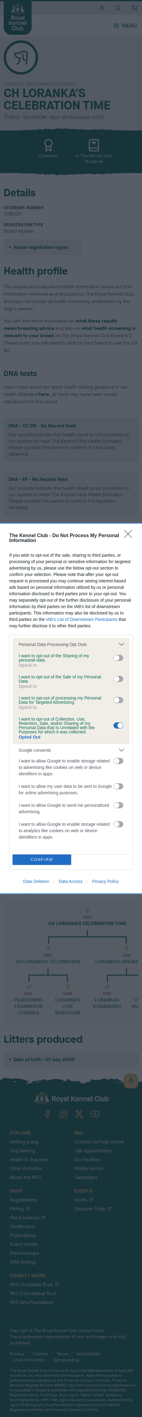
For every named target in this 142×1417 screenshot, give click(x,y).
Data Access (71, 881)
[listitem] (71, 644)
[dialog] (71, 708)
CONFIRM (41, 860)
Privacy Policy (105, 881)
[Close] (130, 536)
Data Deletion (36, 881)
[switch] (118, 658)
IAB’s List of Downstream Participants (81, 619)
